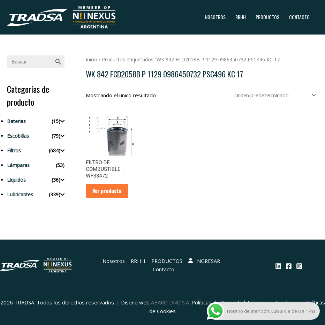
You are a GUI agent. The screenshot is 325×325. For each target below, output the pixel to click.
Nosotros (215, 17)
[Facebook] (289, 266)
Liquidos (16, 179)
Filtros (14, 150)
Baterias (16, 121)
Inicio (92, 59)
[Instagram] (299, 266)
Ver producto (107, 191)
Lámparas (18, 165)
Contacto (299, 17)
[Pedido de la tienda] (273, 95)
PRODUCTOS (267, 17)
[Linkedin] (278, 266)
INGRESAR (204, 261)
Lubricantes (20, 194)
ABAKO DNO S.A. (181, 303)
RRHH (240, 17)
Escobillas (18, 136)
